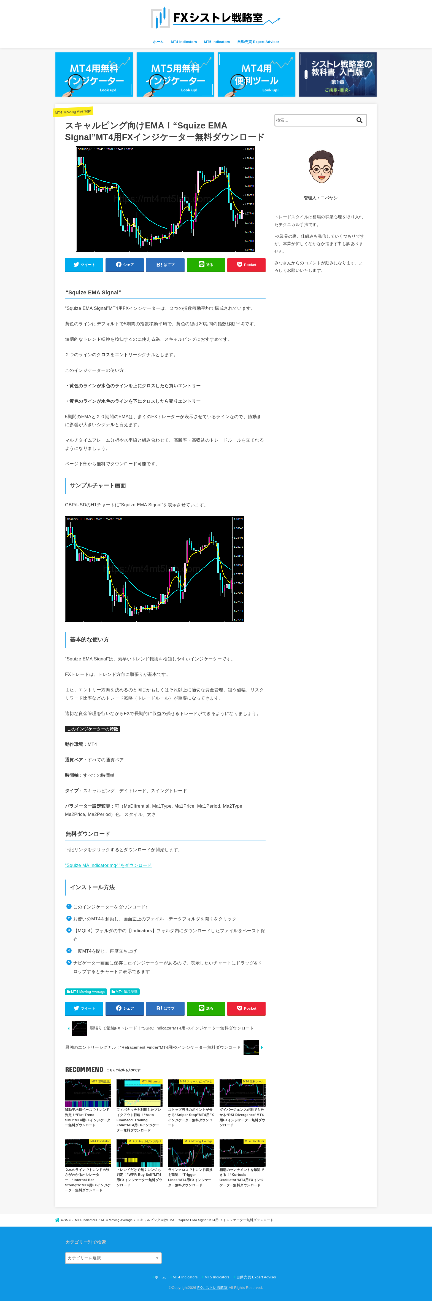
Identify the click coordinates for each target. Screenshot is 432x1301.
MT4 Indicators (184, 42)
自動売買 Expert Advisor (258, 42)
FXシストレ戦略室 (212, 1288)
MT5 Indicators (217, 42)
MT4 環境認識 (126, 992)
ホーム (158, 42)
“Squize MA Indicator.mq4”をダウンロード (108, 865)
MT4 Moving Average (73, 112)
